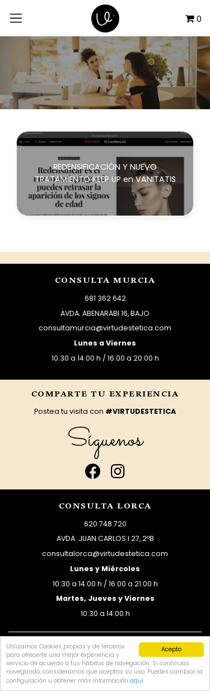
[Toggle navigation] (16, 17)
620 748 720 (105, 524)
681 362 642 (105, 298)
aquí (136, 680)
